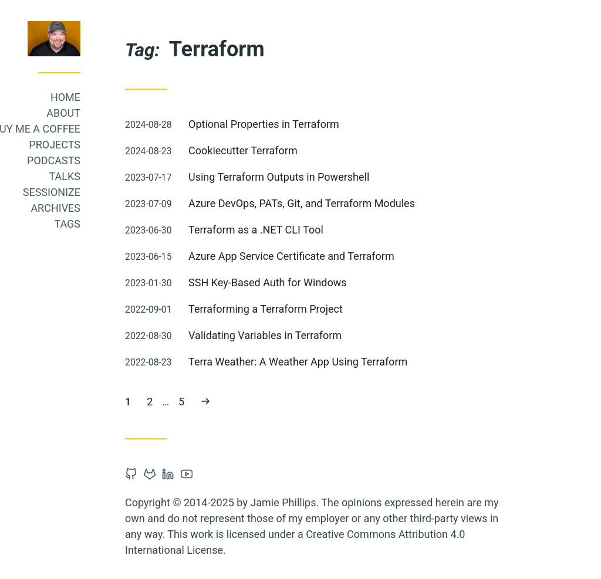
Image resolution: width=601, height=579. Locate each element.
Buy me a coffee (120, 129)
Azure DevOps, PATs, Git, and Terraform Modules (385, 203)
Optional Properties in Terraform (347, 124)
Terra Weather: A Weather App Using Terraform (381, 361)
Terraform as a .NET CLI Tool (339, 230)
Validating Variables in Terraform (349, 335)
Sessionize (135, 192)
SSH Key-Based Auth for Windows (351, 282)
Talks (148, 176)
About (147, 113)
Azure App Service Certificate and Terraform (375, 256)
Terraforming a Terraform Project (349, 309)
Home (149, 97)
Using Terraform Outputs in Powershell (362, 177)
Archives (139, 208)
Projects (138, 144)
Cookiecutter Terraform (326, 150)
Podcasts (137, 160)
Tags (151, 224)
